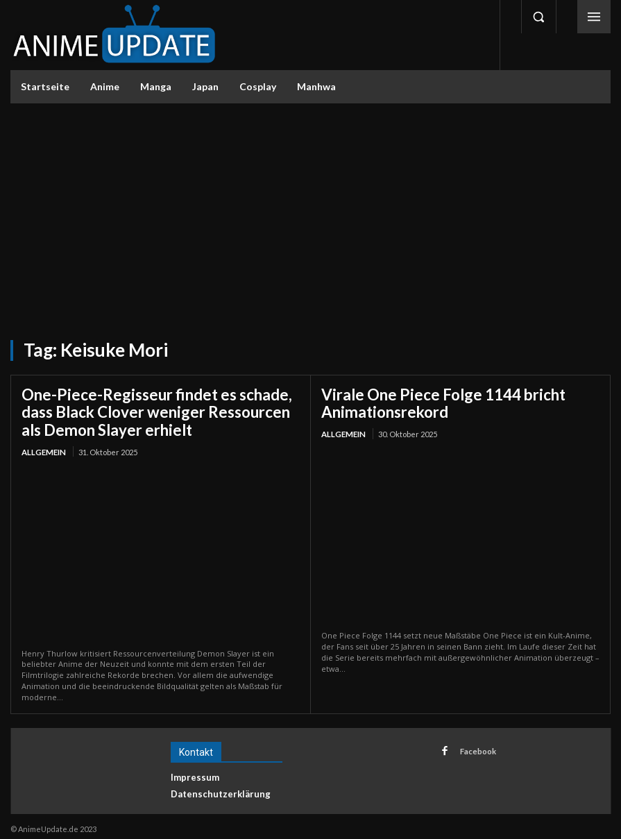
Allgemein (43, 446)
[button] (538, 16)
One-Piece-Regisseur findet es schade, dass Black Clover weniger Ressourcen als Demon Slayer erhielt (160, 409)
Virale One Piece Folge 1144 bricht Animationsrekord (430, 401)
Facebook (474, 744)
